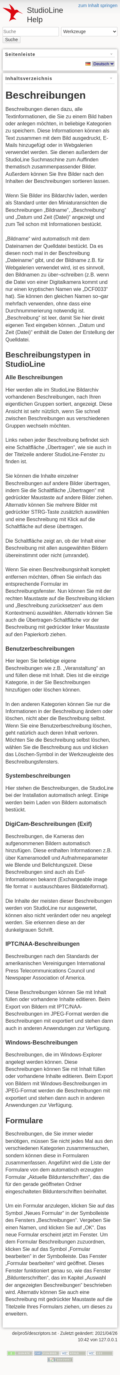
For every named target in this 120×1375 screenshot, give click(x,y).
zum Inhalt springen (97, 5)
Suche (11, 39)
